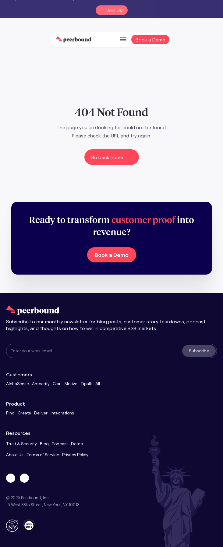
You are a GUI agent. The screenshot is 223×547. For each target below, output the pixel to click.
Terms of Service (43, 454)
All (97, 383)
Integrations (62, 412)
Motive (71, 383)
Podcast (60, 443)
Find (10, 412)
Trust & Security (21, 443)
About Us (14, 454)
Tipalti (86, 383)
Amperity (41, 383)
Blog (44, 443)
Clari (57, 383)
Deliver (41, 412)
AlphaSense (17, 383)
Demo (77, 443)
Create (24, 412)
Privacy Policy (75, 454)
